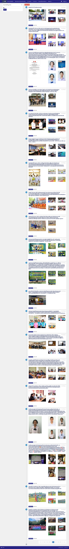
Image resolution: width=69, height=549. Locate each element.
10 (44, 542)
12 (47, 542)
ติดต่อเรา (50, 1)
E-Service (35, 1)
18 (58, 542)
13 (49, 542)
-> (62, 542)
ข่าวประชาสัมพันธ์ (10, 1)
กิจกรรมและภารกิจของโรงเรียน (20, 1)
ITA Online (29, 1)
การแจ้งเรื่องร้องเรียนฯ (42, 1)
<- (42, 542)
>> (64, 542)
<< (40, 542)
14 (51, 542)
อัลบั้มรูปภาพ (31, 25)
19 (60, 542)
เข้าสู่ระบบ (65, 1)
